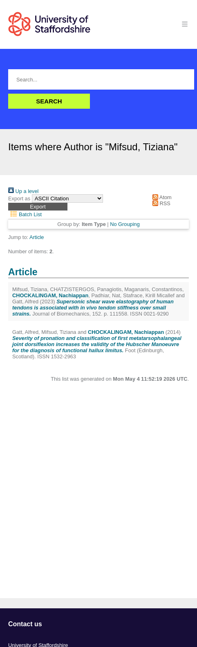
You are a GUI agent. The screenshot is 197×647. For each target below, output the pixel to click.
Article (36, 237)
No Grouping (125, 224)
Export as (19, 198)
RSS (160, 203)
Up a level (23, 191)
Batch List (25, 214)
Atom (161, 197)
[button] (37, 207)
